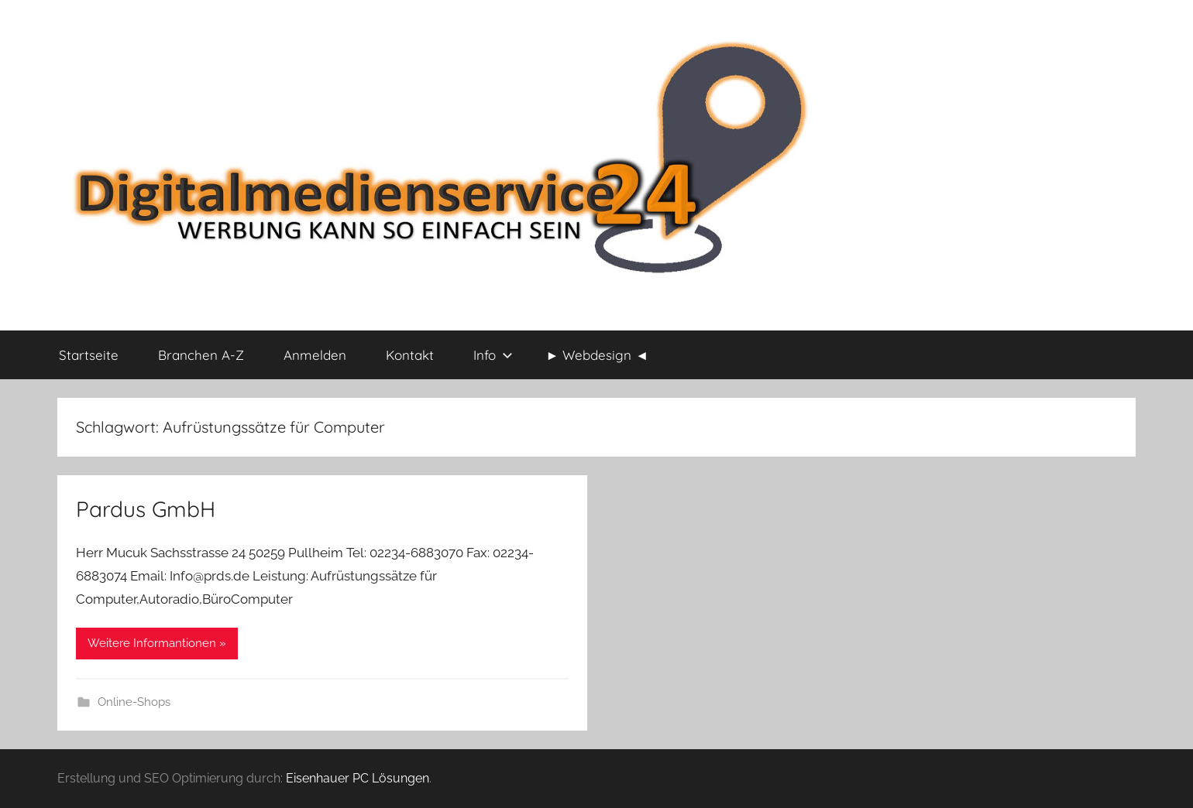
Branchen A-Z (201, 355)
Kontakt (410, 355)
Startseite (89, 355)
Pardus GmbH (145, 508)
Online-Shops (134, 702)
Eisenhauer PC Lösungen (357, 778)
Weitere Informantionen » (157, 643)
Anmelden (315, 355)
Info (493, 355)
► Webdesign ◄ (597, 355)
